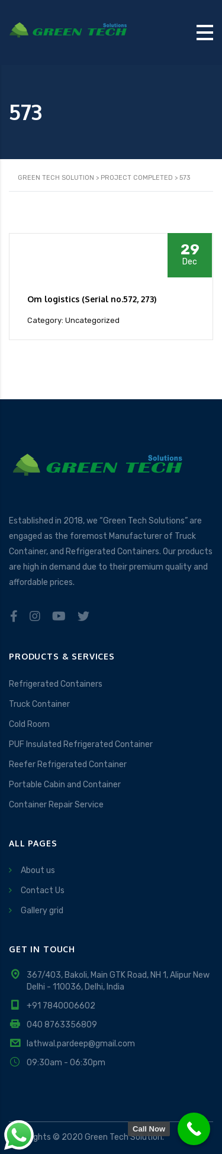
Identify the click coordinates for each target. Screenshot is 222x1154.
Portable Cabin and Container (65, 785)
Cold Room (29, 724)
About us (38, 870)
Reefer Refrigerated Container (68, 764)
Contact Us (43, 890)
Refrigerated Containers (55, 684)
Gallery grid (42, 911)
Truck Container (39, 704)
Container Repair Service (56, 805)
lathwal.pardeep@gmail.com (81, 1044)
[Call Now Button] (194, 1129)
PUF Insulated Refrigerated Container (81, 744)
